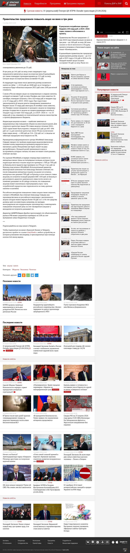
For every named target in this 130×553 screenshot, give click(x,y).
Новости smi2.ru (9, 359)
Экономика (24, 270)
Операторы (21, 540)
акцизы (9, 266)
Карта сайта (66, 550)
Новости (27, 3)
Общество (15, 270)
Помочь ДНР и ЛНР (113, 3)
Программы (55, 3)
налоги (15, 266)
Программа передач (74, 3)
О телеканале (7, 543)
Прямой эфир (37, 543)
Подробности (40, 3)
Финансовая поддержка (70, 543)
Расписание (36, 540)
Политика (32, 270)
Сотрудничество (23, 543)
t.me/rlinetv (31, 232)
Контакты (6, 540)
